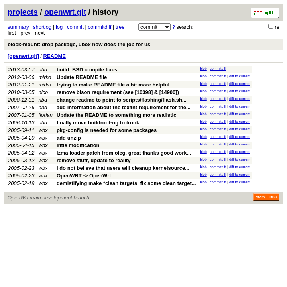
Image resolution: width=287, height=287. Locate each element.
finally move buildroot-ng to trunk (98, 123)
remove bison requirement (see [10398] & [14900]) (118, 92)
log (59, 27)
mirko (45, 77)
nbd (43, 70)
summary (18, 27)
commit (75, 27)
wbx (43, 130)
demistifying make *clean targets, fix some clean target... (126, 183)
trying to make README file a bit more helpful (113, 85)
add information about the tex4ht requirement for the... (124, 107)
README (54, 56)
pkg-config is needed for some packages (107, 130)
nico (43, 92)
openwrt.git (65, 12)
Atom (260, 197)
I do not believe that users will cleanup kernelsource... (123, 168)
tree (120, 27)
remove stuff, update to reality (94, 160)
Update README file (82, 77)
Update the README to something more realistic (117, 115)
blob (203, 69)
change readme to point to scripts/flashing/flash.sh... (122, 100)
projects (23, 12)
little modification (78, 145)
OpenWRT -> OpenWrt (84, 176)
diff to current (239, 76)
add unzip (69, 138)
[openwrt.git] (23, 56)
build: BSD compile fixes (87, 70)
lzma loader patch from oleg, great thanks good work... (124, 153)
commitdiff (99, 27)
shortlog (42, 27)
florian (46, 115)
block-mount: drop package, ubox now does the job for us (79, 44)
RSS (273, 197)
